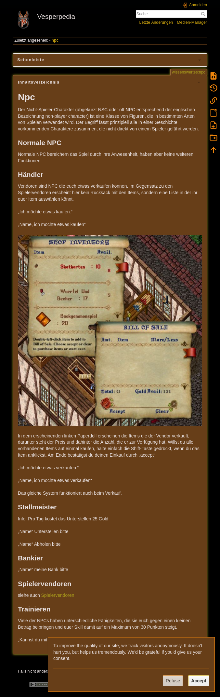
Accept (198, 680)
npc (55, 40)
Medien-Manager (192, 22)
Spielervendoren (57, 595)
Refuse (173, 680)
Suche (204, 14)
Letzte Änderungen (156, 22)
